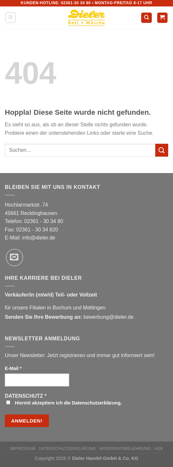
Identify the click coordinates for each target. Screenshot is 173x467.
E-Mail (13, 368)
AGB (158, 448)
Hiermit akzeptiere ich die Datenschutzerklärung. (64, 402)
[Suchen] (146, 18)
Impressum (23, 448)
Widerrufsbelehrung (125, 448)
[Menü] (10, 18)
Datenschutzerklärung (67, 448)
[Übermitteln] (161, 150)
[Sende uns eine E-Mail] (14, 257)
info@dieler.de (38, 237)
